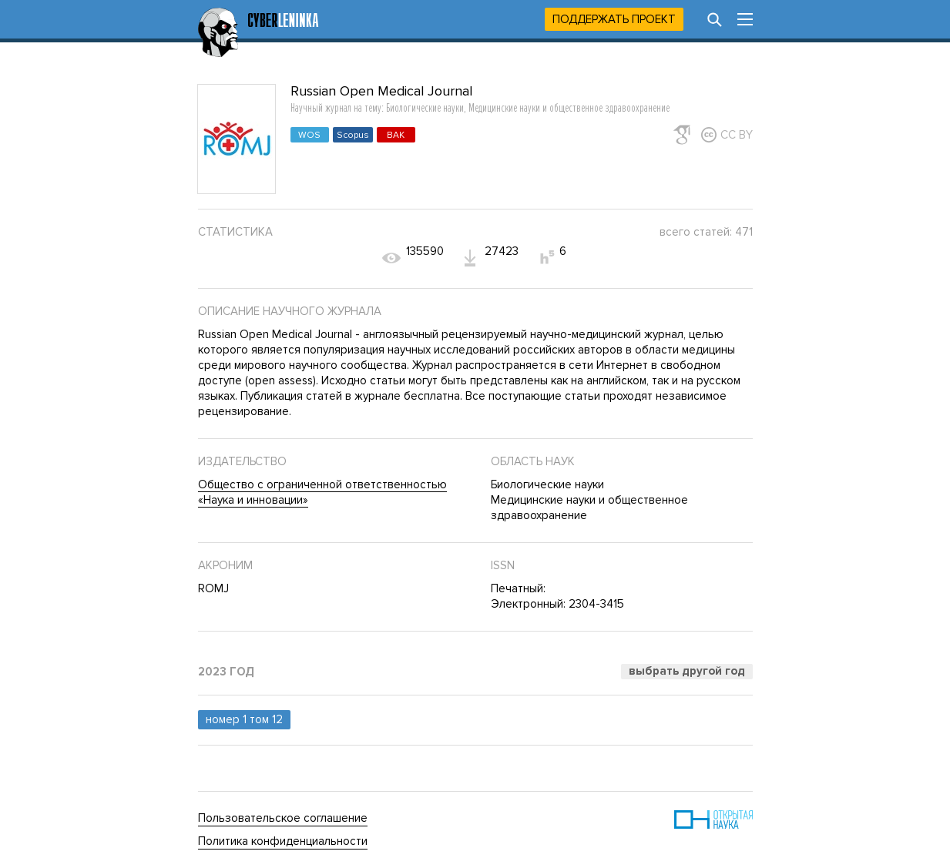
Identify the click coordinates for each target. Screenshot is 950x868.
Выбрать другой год (687, 671)
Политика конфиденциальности (283, 841)
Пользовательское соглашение (283, 818)
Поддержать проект (614, 19)
